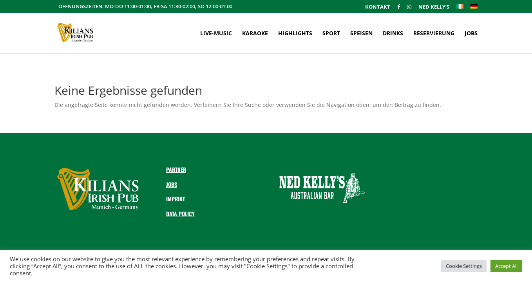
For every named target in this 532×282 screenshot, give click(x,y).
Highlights (295, 34)
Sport (331, 34)
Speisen (361, 34)
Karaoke (255, 34)
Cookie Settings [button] (464, 265)
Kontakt (377, 7)
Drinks (393, 34)
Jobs (471, 34)
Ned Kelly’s (433, 7)
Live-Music (216, 34)
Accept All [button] (506, 265)
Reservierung (433, 34)
